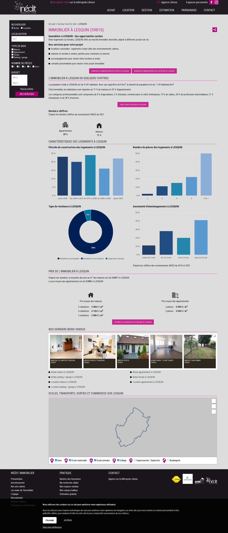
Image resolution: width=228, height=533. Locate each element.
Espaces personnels (197, 2)
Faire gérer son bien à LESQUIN (133, 104)
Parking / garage (19, 57)
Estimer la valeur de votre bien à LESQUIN (133, 322)
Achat (15, 28)
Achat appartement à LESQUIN (147, 372)
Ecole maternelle (75, 460)
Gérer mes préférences (52, 527)
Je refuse (68, 520)
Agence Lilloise (169, 2)
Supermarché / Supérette (144, 460)
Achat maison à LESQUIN (62, 372)
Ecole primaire (99, 460)
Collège (119, 460)
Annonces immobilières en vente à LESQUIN (110, 71)
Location (26, 28)
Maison (15, 49)
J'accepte (49, 520)
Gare (56, 460)
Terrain (15, 55)
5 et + (35, 66)
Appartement (18, 52)
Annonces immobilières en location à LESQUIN (154, 71)
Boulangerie (171, 460)
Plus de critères (26, 89)
